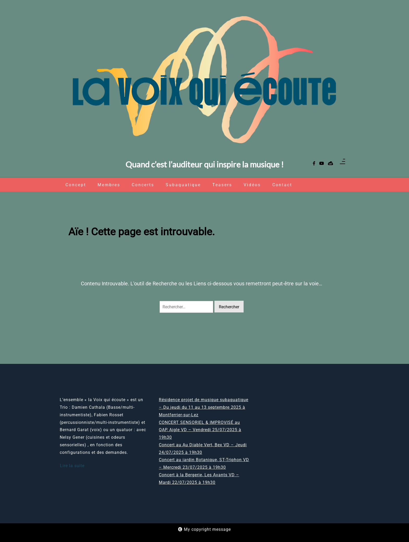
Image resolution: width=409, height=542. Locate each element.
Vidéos (252, 184)
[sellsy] (330, 163)
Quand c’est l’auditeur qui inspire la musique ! (204, 164)
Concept (75, 184)
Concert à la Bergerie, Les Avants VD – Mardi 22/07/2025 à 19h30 (199, 478)
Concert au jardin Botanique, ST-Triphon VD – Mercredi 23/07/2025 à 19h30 (204, 463)
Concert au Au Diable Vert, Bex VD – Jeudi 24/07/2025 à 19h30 (203, 448)
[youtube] (321, 163)
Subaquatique (183, 184)
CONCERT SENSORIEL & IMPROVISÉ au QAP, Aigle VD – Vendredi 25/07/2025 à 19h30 (200, 430)
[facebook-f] (314, 163)
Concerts (143, 184)
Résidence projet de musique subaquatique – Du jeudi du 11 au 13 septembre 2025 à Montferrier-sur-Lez (203, 407)
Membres (109, 184)
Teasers (222, 184)
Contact (282, 184)
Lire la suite (72, 465)
